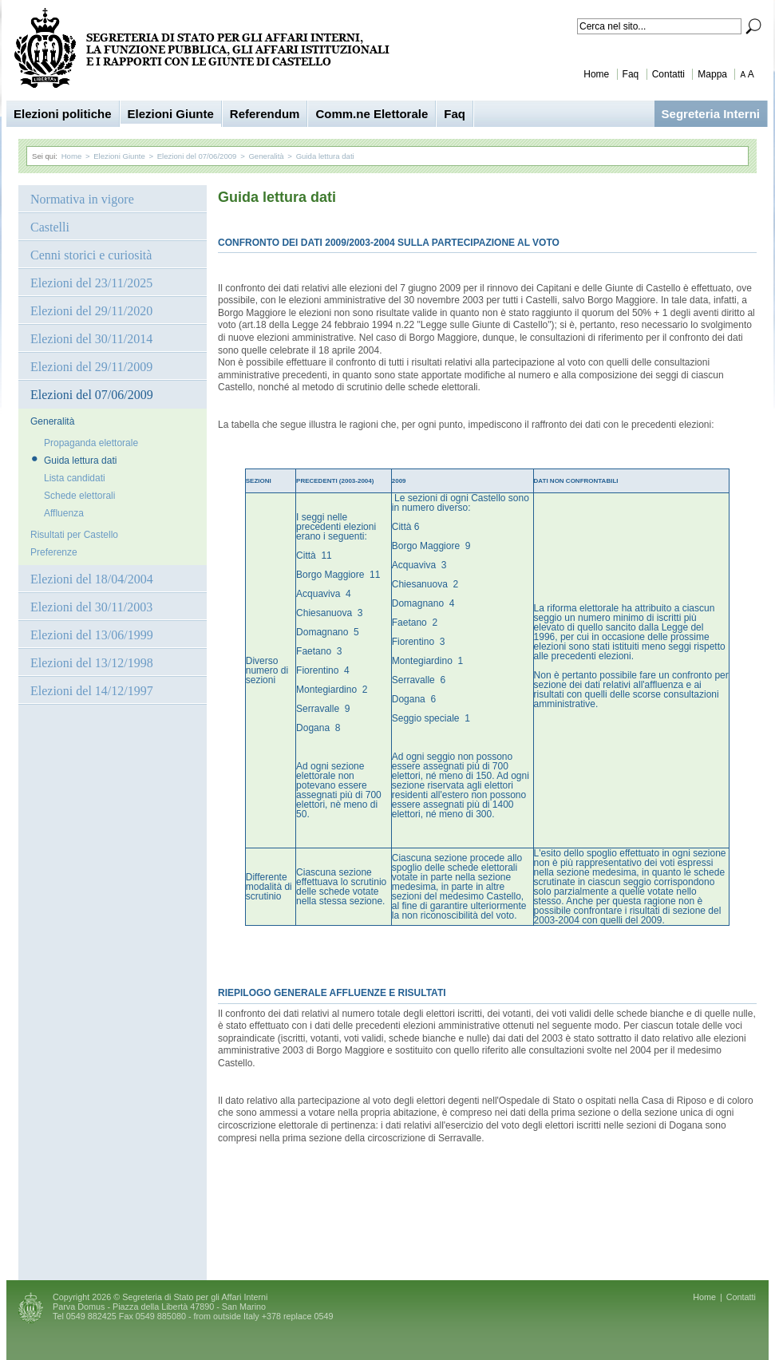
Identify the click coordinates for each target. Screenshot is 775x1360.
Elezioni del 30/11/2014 (91, 339)
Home (596, 74)
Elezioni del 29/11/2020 (91, 311)
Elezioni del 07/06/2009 (197, 156)
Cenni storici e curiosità (91, 255)
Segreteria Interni (711, 114)
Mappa (712, 74)
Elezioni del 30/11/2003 (91, 607)
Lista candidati (74, 478)
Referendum (265, 114)
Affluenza (64, 513)
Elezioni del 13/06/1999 (91, 635)
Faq (631, 74)
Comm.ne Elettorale (371, 114)
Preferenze (53, 552)
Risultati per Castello (74, 534)
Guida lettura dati (325, 156)
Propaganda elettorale (91, 443)
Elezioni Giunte (171, 114)
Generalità (265, 156)
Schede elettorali (79, 495)
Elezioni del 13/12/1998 (91, 663)
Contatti (668, 74)
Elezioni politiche (63, 114)
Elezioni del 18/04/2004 (91, 579)
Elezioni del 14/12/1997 (91, 691)
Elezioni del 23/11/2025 (91, 283)
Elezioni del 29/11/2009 (91, 367)
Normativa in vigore (82, 199)
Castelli (49, 227)
